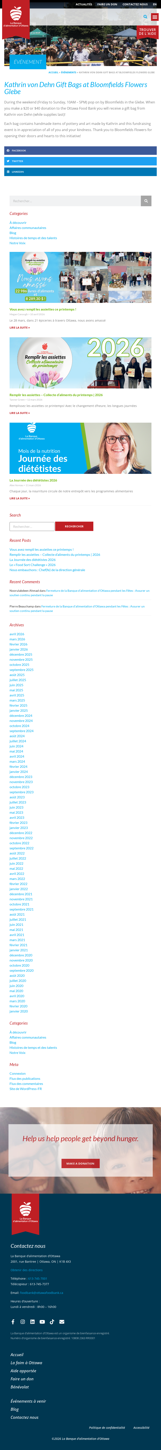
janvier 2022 (19, 889)
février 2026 (18, 644)
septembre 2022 (22, 848)
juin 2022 (16, 863)
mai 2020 (16, 991)
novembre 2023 (21, 782)
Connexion (18, 1073)
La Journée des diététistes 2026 (33, 480)
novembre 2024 (21, 721)
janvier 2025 (19, 710)
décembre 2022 (21, 833)
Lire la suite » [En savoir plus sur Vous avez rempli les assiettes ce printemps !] (20, 327)
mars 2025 (17, 700)
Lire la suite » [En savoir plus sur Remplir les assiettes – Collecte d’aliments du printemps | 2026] (20, 413)
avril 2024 (17, 756)
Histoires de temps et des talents (33, 238)
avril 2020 (17, 996)
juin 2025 (16, 685)
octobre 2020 (19, 965)
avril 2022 (17, 873)
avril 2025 (17, 695)
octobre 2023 (19, 787)
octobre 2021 (19, 904)
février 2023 (18, 822)
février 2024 (18, 766)
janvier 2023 (19, 828)
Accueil (53, 72)
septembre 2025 (22, 670)
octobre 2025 (19, 664)
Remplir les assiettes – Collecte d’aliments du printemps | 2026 (56, 395)
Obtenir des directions (27, 1270)
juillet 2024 (18, 741)
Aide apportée (23, 1371)
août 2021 (17, 914)
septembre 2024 (22, 731)
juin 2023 (16, 807)
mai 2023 (16, 812)
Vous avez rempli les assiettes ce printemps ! (43, 309)
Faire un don (107, 4)
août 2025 (17, 675)
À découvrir (18, 222)
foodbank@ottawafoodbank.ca (41, 1293)
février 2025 (18, 705)
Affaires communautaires (28, 228)
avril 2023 (17, 817)
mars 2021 (17, 940)
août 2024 (17, 736)
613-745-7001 (37, 1278)
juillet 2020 (18, 980)
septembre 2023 (22, 792)
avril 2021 (17, 935)
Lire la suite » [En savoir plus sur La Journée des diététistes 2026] (20, 498)
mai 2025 (16, 690)
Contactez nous (135, 4)
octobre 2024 (19, 726)
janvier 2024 (19, 771)
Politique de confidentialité (107, 1428)
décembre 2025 (21, 654)
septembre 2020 (22, 970)
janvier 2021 (19, 950)
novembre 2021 (21, 899)
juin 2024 (16, 746)
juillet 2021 (18, 919)
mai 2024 (16, 751)
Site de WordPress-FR (26, 1089)
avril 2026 (17, 634)
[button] (145, 16)
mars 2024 (17, 761)
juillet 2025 (18, 680)
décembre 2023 (21, 777)
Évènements (68, 72)
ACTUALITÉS (84, 4)
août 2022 (17, 853)
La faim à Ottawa (26, 1362)
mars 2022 (17, 879)
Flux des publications (25, 1078)
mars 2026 (17, 639)
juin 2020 (16, 986)
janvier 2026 (19, 649)
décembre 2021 (21, 894)
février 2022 (18, 884)
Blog (13, 233)
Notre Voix (17, 243)
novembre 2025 (21, 659)
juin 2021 (16, 924)
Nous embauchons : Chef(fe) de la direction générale (47, 570)
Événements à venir (28, 1401)
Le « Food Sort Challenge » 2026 (33, 565)
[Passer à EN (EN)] (155, 4)
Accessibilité (141, 1428)
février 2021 (18, 945)
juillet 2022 (18, 858)
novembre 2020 (21, 960)
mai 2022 (16, 868)
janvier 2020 (19, 1011)
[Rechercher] (146, 201)
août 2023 (17, 797)
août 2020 (17, 975)
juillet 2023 (18, 802)
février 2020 (18, 1006)
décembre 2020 (21, 955)
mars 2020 (17, 1001)
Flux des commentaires (26, 1083)
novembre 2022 (21, 838)
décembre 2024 (21, 715)
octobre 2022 (19, 843)
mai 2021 (16, 930)
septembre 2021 (22, 909)
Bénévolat (20, 1387)
